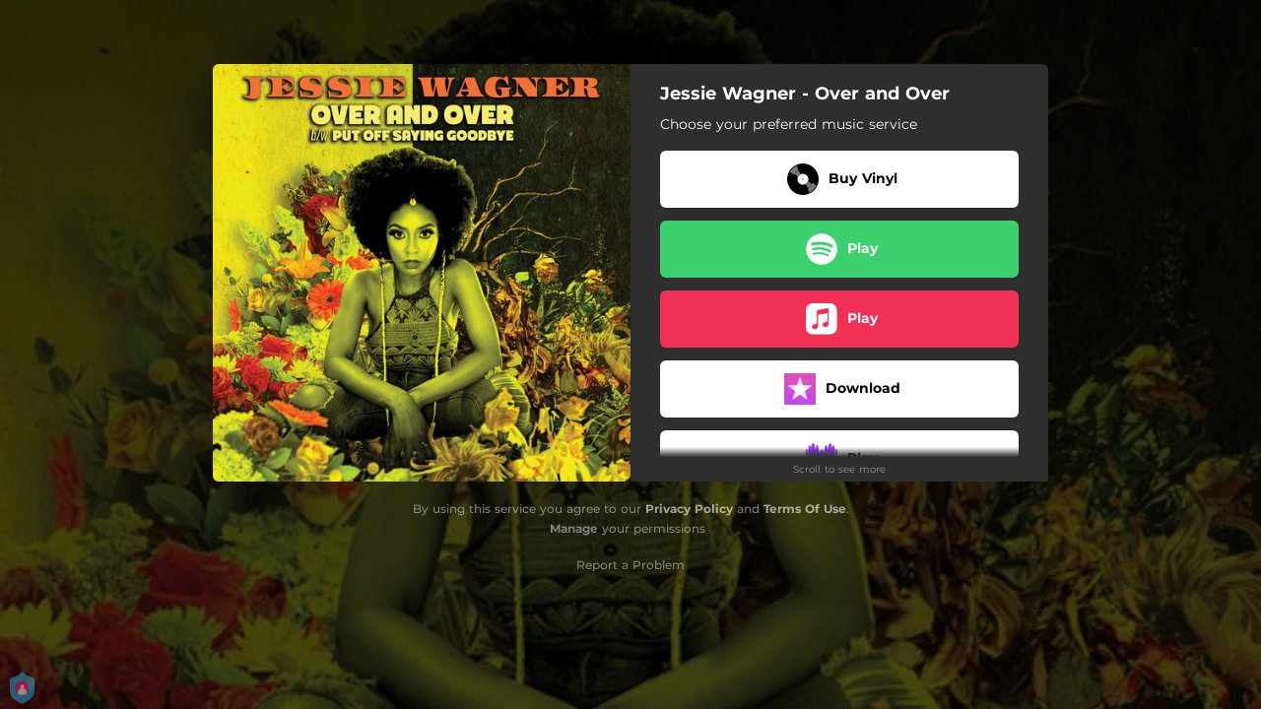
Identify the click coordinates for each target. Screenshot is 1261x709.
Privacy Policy (689, 508)
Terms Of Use (804, 508)
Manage (574, 528)
